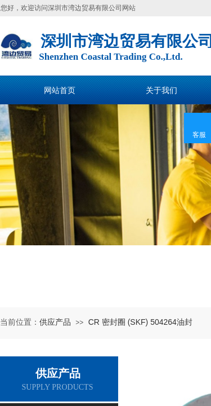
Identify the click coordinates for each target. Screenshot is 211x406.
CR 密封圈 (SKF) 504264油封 (140, 321)
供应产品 (55, 321)
